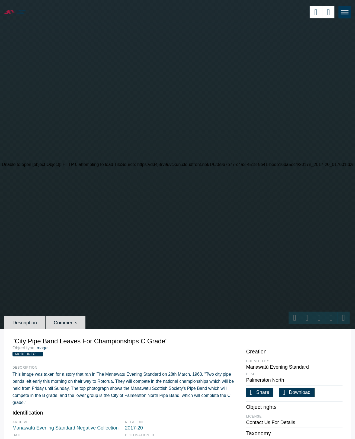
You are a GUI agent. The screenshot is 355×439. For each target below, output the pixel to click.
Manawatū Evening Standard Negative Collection (65, 428)
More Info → (27, 354)
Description (24, 322)
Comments (65, 322)
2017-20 (134, 428)
